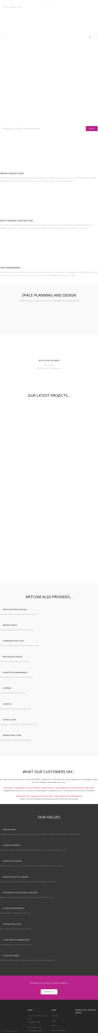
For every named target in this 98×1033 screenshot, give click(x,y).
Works (92, 129)
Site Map (55, 967)
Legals (53, 971)
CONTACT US (49, 943)
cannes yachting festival (37, 987)
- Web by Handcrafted (55, 1027)
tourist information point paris (37, 968)
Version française (58, 981)
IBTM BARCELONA (35, 978)
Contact (54, 986)
